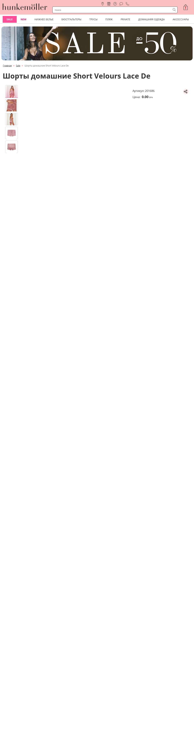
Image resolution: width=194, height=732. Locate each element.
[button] (187, 7)
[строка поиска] (112, 10)
